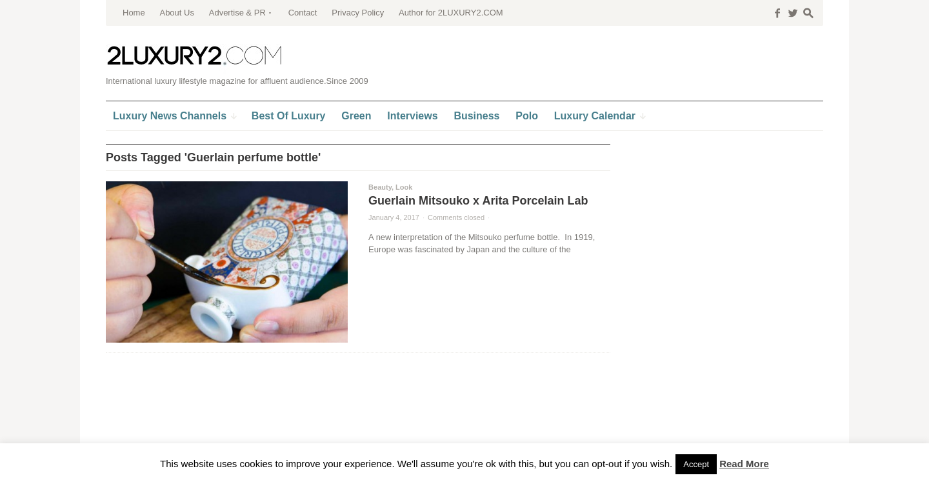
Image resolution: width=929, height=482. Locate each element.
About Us (176, 12)
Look (403, 187)
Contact (302, 12)
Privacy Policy (358, 12)
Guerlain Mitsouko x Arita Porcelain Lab (478, 200)
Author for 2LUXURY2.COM (451, 12)
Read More (744, 463)
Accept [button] (696, 464)
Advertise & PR (237, 12)
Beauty (380, 187)
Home (134, 12)
